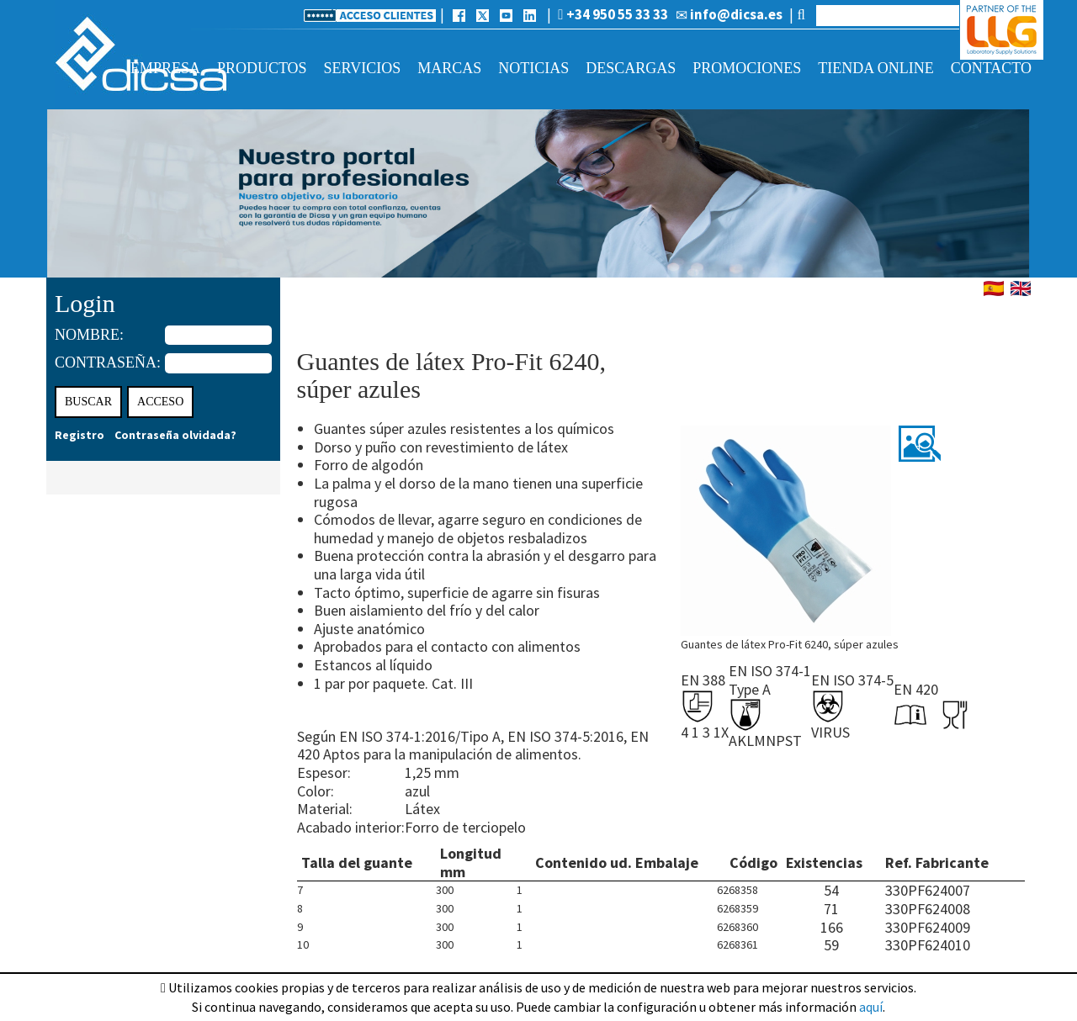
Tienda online (875, 68)
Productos (262, 68)
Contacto (991, 68)
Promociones (746, 68)
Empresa (165, 68)
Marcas (449, 68)
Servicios (362, 68)
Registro (79, 434)
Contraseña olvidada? (175, 434)
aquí (871, 1006)
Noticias (533, 68)
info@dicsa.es (729, 14)
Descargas (631, 68)
